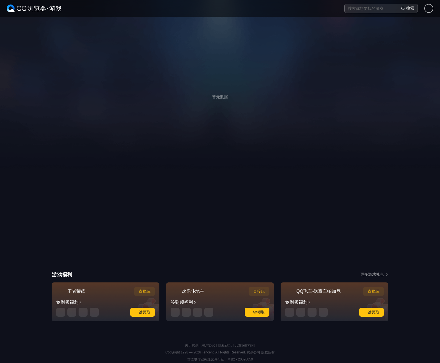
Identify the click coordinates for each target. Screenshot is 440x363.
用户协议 (208, 345)
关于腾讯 (191, 345)
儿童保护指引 (245, 345)
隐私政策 (225, 345)
